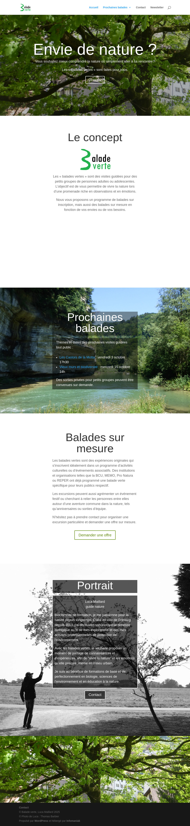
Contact (141, 7)
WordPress (41, 820)
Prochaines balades (115, 7)
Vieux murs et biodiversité (78, 367)
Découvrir (95, 79)
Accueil (93, 7)
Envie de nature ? (95, 49)
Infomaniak (73, 820)
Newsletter (157, 7)
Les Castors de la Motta (77, 357)
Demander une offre (95, 535)
